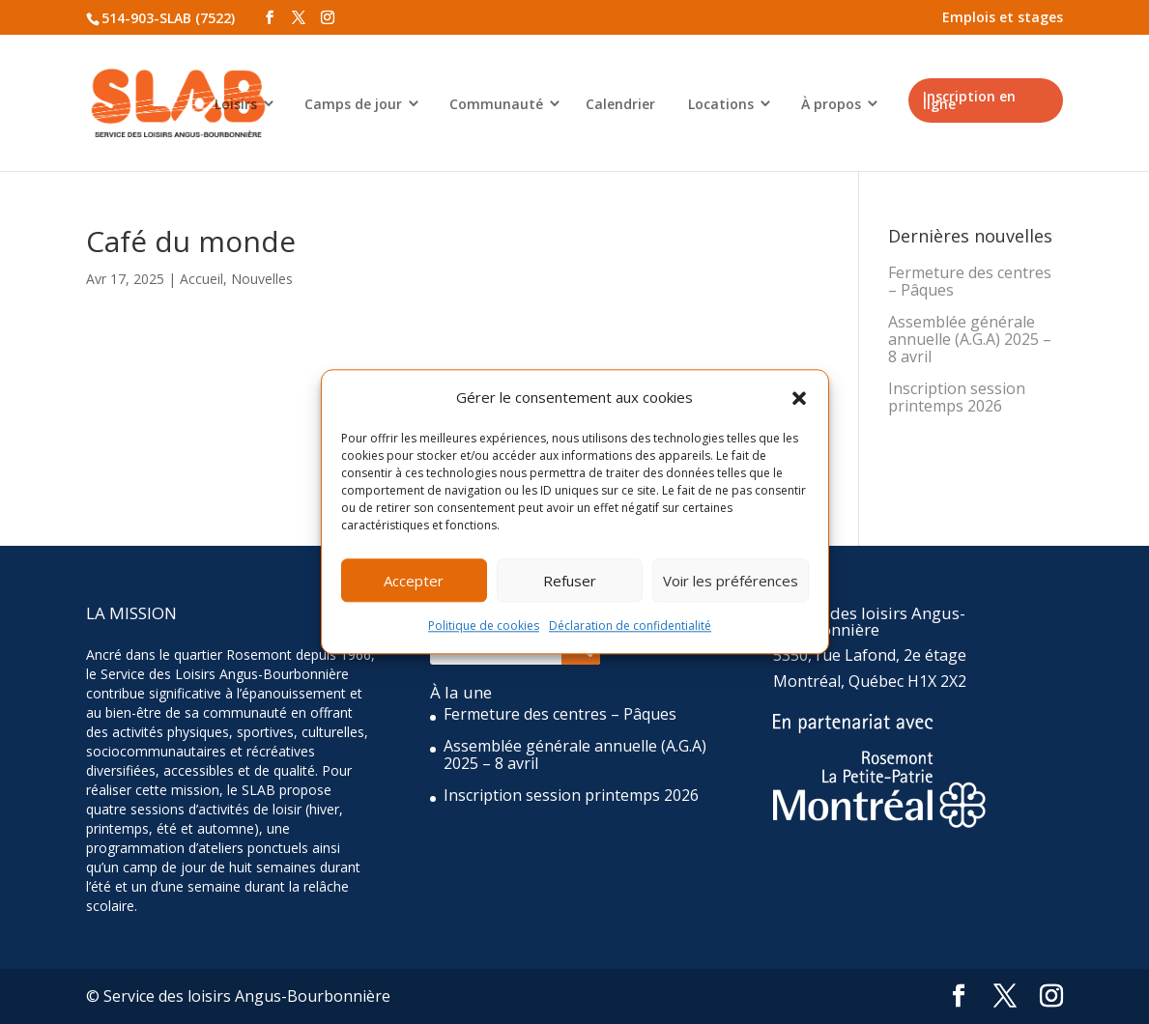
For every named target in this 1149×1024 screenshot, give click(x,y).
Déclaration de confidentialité (630, 626)
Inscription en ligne (969, 100)
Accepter (414, 580)
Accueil (201, 279)
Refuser (569, 580)
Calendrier (620, 104)
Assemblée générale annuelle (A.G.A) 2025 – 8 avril (969, 339)
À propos (831, 104)
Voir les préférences (730, 580)
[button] (799, 398)
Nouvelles (262, 279)
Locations (721, 104)
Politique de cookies (483, 626)
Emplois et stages (1002, 17)
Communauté (496, 104)
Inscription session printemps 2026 (956, 397)
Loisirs (236, 104)
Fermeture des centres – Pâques (969, 281)
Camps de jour (353, 104)
